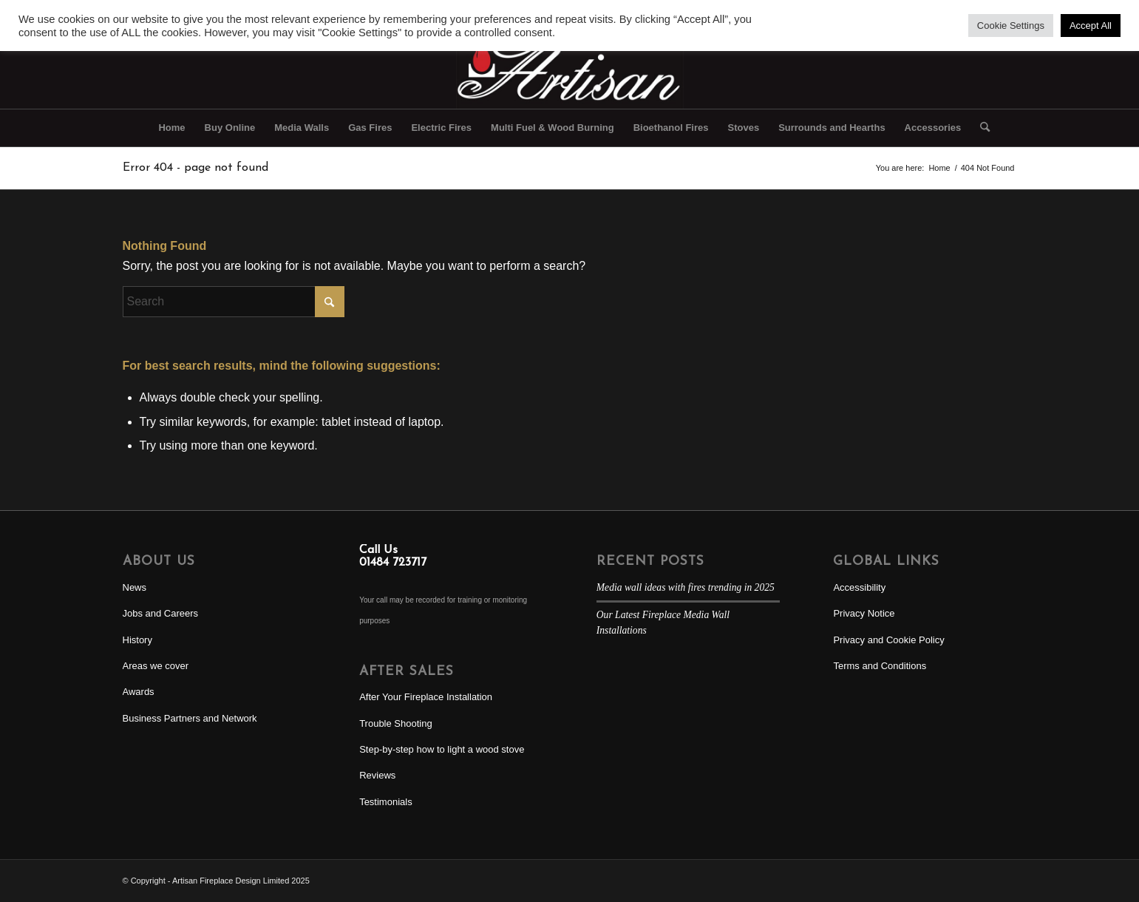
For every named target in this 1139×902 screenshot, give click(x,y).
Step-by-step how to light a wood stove (441, 749)
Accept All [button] (1091, 25)
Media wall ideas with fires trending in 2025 (685, 587)
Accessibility (859, 587)
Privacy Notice (863, 613)
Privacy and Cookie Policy (888, 639)
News (135, 587)
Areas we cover (156, 665)
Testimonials (385, 801)
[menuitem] (171, 127)
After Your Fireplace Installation (425, 696)
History (137, 639)
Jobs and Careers (161, 613)
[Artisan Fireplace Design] (569, 66)
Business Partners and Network (190, 718)
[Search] (980, 127)
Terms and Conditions (879, 665)
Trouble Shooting (395, 723)
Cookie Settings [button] (1010, 25)
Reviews (377, 775)
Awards (138, 691)
